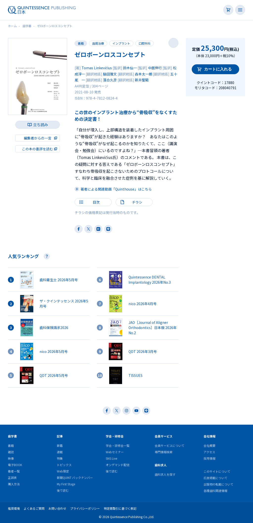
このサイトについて (217, 471)
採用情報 (209, 458)
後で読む (63, 490)
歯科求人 (161, 465)
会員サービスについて (169, 445)
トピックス (64, 465)
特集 (60, 458)
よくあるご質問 (34, 508)
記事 (60, 436)
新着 (60, 445)
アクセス (209, 452)
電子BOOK (15, 465)
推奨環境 (14, 508)
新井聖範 (142, 79)
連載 (60, 452)
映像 (11, 458)
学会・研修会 (115, 436)
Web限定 (63, 471)
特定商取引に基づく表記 (120, 508)
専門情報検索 (163, 452)
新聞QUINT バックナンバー (75, 477)
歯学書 (12, 436)
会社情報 (209, 436)
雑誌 (11, 452)
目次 (96, 202)
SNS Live (111, 458)
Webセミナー (115, 452)
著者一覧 (14, 471)
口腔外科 (144, 43)
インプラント (121, 43)
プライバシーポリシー (85, 508)
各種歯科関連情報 (215, 490)
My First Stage (66, 484)
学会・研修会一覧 (117, 445)
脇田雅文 (110, 73)
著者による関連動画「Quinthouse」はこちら (116, 189)
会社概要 (209, 445)
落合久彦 (110, 79)
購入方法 (14, 484)
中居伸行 (155, 67)
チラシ (137, 202)
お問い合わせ (57, 508)
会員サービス (163, 436)
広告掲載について (215, 478)
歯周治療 (98, 43)
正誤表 (12, 477)
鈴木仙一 (130, 67)
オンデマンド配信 (117, 465)
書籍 (81, 43)
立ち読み (40, 124)
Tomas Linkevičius (97, 67)
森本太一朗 (143, 73)
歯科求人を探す (165, 474)
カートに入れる (218, 69)
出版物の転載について (218, 484)
